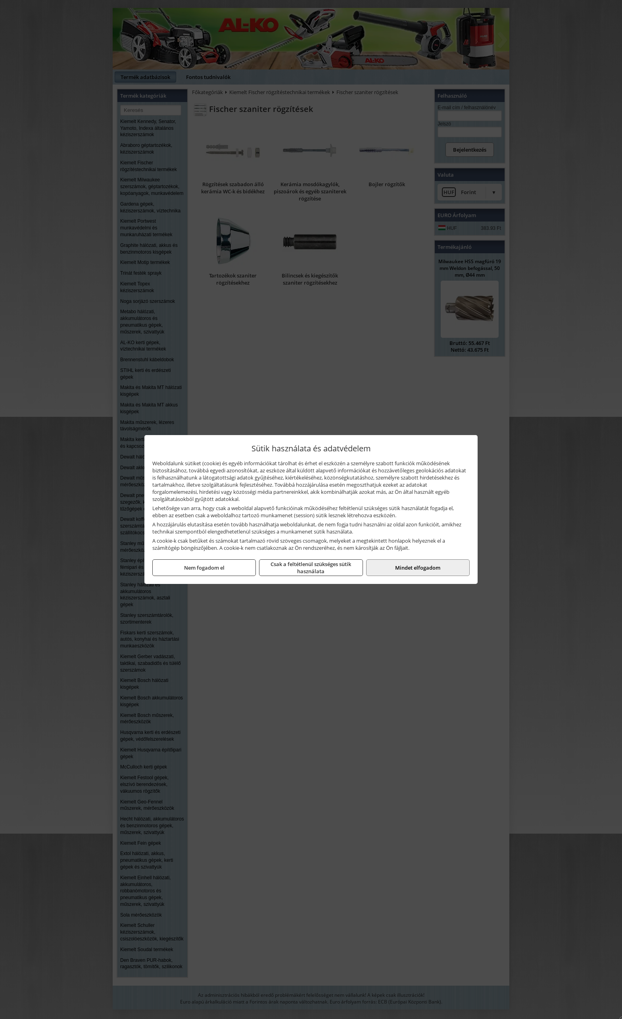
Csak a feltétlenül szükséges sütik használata (311, 568)
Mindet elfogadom (417, 567)
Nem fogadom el (204, 567)
